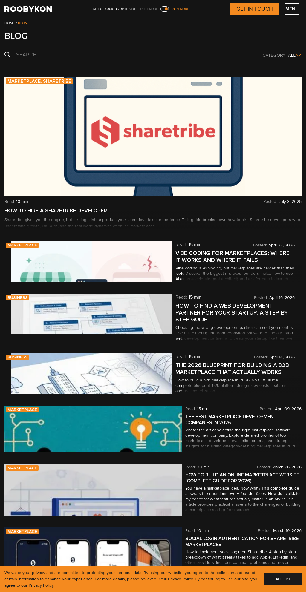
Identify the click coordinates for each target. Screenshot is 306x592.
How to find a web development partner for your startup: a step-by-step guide (227, 313)
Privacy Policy (180, 579)
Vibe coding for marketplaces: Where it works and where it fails (227, 257)
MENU (292, 9)
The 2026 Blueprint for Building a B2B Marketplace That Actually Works (227, 369)
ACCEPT (283, 579)
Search (7, 54)
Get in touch (254, 9)
